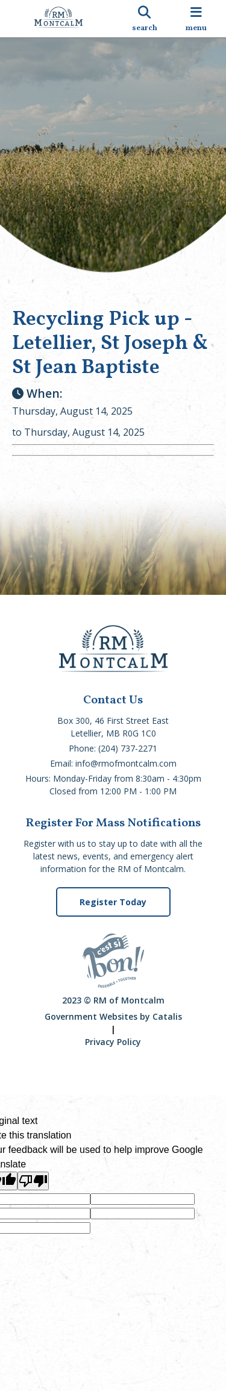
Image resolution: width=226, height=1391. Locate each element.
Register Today (113, 902)
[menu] (196, 18)
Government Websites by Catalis (113, 1016)
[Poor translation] (33, 1181)
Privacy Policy (113, 1041)
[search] (144, 18)
